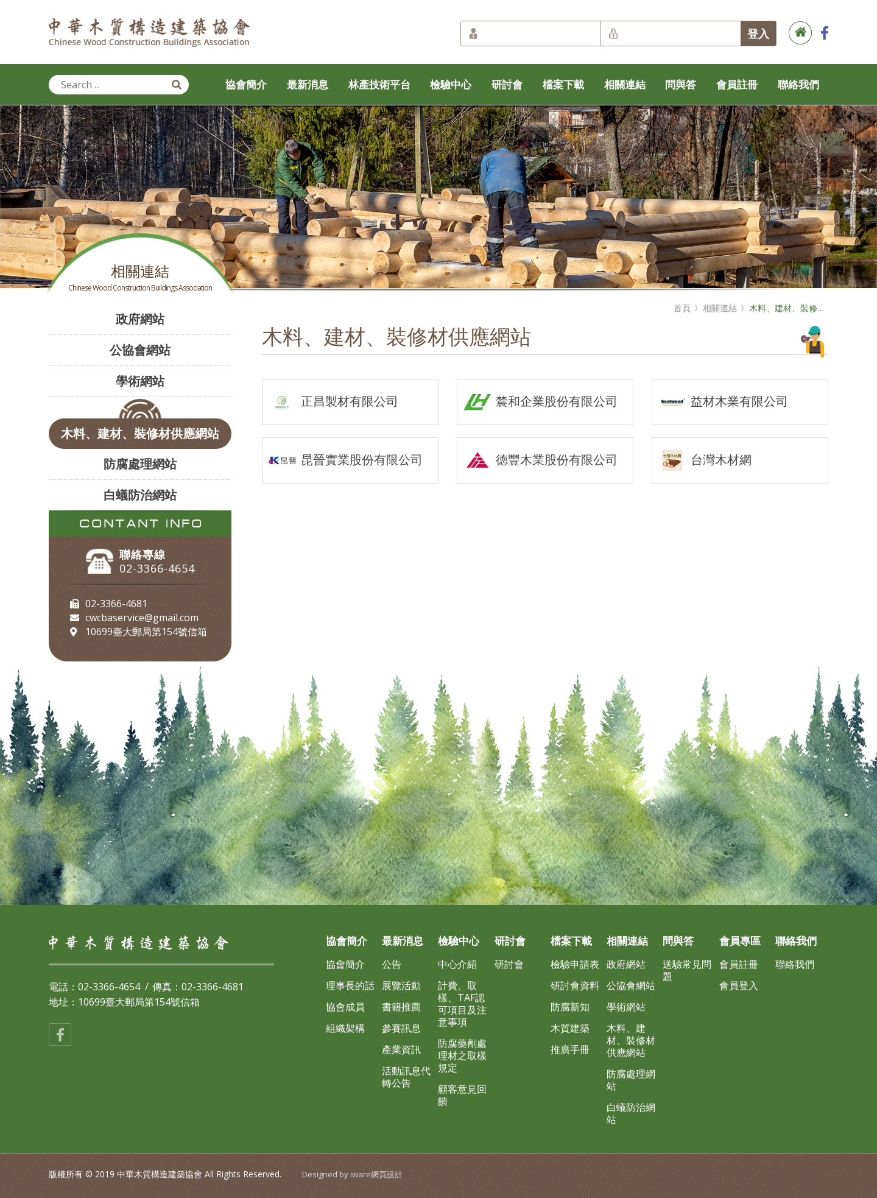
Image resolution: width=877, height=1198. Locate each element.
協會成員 (345, 1007)
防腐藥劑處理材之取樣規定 (462, 1055)
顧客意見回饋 (462, 1095)
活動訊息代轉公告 (406, 1077)
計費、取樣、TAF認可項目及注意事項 (462, 1003)
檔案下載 (563, 84)
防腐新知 (570, 1007)
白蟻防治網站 (140, 495)
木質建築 (570, 1028)
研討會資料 (575, 985)
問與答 (680, 84)
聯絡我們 (798, 84)
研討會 (507, 84)
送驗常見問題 (687, 970)
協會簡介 (246, 84)
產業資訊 (401, 1049)
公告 (391, 964)
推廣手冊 (570, 1049)
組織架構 (345, 1028)
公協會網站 (140, 350)
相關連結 (625, 84)
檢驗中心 (450, 84)
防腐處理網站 (140, 464)
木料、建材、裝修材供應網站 (140, 433)
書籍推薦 (401, 1007)
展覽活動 (401, 985)
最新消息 (307, 84)
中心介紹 (457, 964)
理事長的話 (350, 985)
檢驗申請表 (575, 964)
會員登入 (738, 985)
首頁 (682, 308)
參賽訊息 (401, 1028)
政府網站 (140, 319)
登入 (758, 33)
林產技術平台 (379, 84)
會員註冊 (737, 84)
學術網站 (140, 381)
